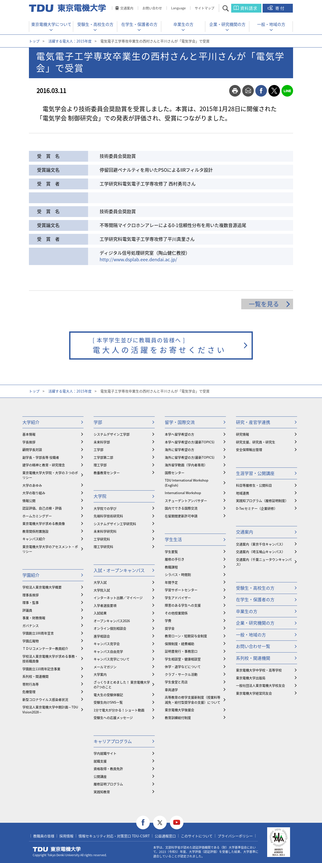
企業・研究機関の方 (227, 24)
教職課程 (171, 567)
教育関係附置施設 (35, 531)
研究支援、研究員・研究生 (255, 442)
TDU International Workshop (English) (186, 483)
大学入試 (100, 582)
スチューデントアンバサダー (186, 500)
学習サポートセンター (181, 589)
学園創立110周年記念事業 (41, 668)
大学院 (100, 496)
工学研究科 (102, 539)
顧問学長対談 (32, 449)
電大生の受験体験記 (108, 694)
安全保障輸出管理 (249, 449)
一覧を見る (264, 303)
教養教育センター (107, 472)
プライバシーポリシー (235, 835)
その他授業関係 (176, 613)
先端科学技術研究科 (108, 515)
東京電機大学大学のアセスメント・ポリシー (50, 549)
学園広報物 (30, 640)
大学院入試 (102, 590)
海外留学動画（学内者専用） (186, 464)
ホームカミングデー (37, 515)
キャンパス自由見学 (108, 651)
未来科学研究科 (105, 531)
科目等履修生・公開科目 (254, 485)
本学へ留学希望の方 (179, 434)
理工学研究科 (103, 546)
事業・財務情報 (33, 617)
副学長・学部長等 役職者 (40, 457)
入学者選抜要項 (105, 605)
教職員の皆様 (43, 835)
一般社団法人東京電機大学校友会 (260, 685)
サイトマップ (204, 8)
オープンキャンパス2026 (112, 620)
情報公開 (28, 500)
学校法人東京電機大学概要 (42, 587)
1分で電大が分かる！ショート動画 (119, 710)
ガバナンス (30, 625)
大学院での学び (105, 508)
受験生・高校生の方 (95, 24)
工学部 (98, 449)
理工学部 (100, 464)
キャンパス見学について (112, 659)
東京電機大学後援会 (179, 709)
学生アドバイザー (178, 597)
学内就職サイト (105, 753)
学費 (168, 620)
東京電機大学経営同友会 (254, 693)
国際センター (174, 472)
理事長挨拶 (30, 594)
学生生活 (173, 539)
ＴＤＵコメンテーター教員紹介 (45, 648)
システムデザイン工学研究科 (115, 523)
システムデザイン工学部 (112, 434)
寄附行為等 (30, 684)
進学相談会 (102, 636)
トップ (34, 41)
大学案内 (100, 674)
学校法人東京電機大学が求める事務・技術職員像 (50, 659)
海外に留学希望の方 (179, 449)
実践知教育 (102, 791)
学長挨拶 (28, 442)
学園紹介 (30, 575)
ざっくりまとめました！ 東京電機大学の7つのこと (122, 684)
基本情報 (28, 434)
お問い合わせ (152, 8)
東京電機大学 (57, 849)
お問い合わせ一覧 (253, 646)
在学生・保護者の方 (139, 24)
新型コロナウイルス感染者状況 (45, 699)
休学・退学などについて (183, 666)
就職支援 (100, 761)
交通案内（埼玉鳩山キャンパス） (260, 551)
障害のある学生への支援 (183, 605)
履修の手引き (174, 559)
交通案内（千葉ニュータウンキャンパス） (264, 562)
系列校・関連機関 (35, 676)
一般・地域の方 (271, 24)
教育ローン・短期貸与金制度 (186, 635)
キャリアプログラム (113, 741)
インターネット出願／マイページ (118, 597)
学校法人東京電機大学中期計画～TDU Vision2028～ (50, 709)
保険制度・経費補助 (179, 643)
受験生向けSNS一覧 (108, 702)
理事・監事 (30, 602)
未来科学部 (102, 442)
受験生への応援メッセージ (113, 717)
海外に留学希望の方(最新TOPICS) (189, 457)
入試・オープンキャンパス (119, 570)
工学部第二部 (103, 457)
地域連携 (242, 493)
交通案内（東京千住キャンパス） (260, 544)
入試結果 (100, 613)
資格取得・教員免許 (108, 768)
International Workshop (183, 492)
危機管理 (28, 691)
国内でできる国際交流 (181, 508)
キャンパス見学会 (107, 643)
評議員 (27, 610)
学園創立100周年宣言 (38, 633)
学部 (98, 422)
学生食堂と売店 (176, 681)
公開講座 (100, 776)
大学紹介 (30, 422)
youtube (177, 823)
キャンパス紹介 (33, 538)
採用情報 (66, 835)
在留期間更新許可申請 (181, 515)
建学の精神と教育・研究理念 (43, 464)
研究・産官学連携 (253, 422)
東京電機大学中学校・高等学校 (259, 670)
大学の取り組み (33, 492)
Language (178, 8)
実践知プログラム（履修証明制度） (262, 500)
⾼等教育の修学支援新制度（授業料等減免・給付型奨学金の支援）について (192, 700)
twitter (274, 91)
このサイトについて (197, 835)
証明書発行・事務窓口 (181, 651)
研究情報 (242, 434)
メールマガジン (105, 666)
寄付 (280, 8)
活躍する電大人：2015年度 (70, 41)
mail (248, 91)
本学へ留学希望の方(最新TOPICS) (189, 442)
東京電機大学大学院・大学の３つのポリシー (50, 475)
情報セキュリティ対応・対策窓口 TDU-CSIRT (114, 835)
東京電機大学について (51, 24)
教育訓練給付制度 (178, 717)
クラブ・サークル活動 (181, 674)
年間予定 (171, 582)
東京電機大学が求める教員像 (43, 523)
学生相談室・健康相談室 (183, 659)
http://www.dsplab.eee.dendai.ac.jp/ (138, 259)
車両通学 (171, 689)
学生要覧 (171, 551)
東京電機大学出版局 (250, 677)
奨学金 (170, 628)
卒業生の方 (183, 24)
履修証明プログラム (108, 784)
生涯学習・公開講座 (255, 473)
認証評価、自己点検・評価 (42, 508)
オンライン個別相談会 (110, 628)
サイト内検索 (230, 8)
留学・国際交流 (180, 422)
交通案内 (126, 8)
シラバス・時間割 (178, 574)
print (235, 91)
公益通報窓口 (165, 835)
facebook (261, 91)
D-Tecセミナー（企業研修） (256, 508)
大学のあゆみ (32, 485)
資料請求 (248, 8)
